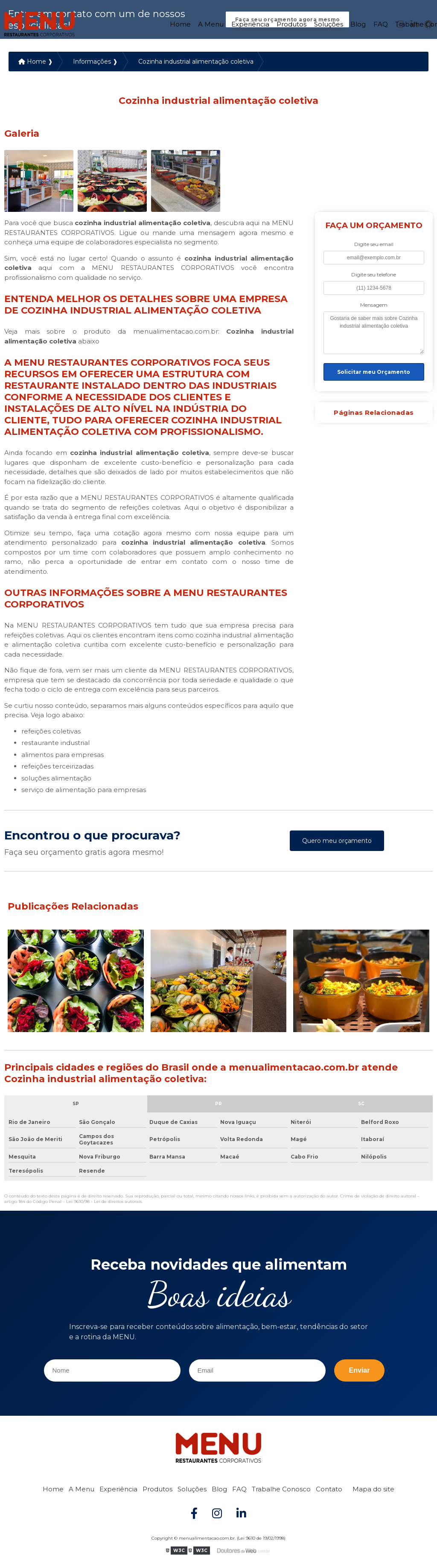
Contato (329, 1489)
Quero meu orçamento (337, 841)
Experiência (250, 23)
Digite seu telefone (373, 275)
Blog (358, 23)
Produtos (291, 23)
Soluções (328, 23)
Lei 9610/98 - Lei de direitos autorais (104, 1202)
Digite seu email (373, 245)
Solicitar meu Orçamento (373, 373)
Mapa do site (373, 1489)
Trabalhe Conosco (281, 1489)
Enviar (359, 1371)
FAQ (380, 23)
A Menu (211, 23)
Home (180, 23)
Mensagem (373, 305)
